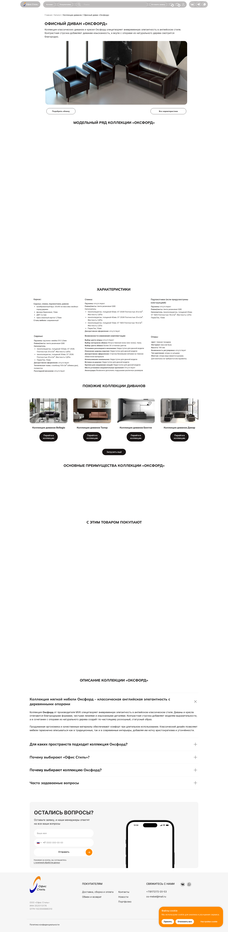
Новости (123, 896)
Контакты (123, 891)
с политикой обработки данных (47, 862)
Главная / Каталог (53, 15)
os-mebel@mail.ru (156, 896)
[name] (64, 833)
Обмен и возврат (92, 896)
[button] (65, 4)
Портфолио (124, 901)
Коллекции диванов (72, 15)
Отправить (63, 852)
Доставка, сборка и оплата (97, 891)
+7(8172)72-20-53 (156, 891)
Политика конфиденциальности (44, 924)
